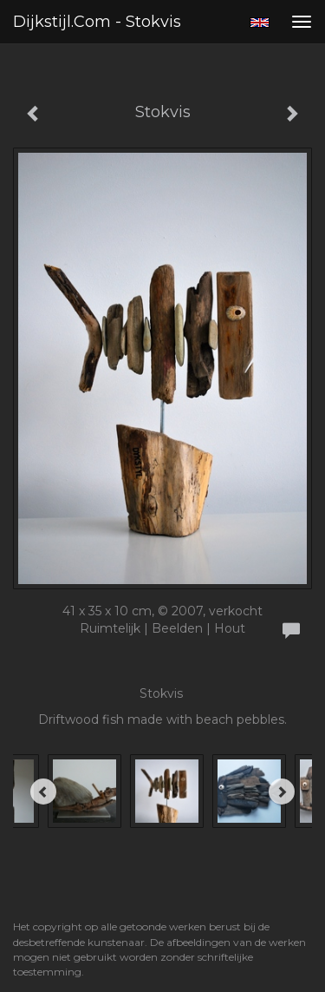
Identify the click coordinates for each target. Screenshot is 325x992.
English (260, 22)
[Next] (282, 791)
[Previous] (43, 791)
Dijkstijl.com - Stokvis (97, 21)
